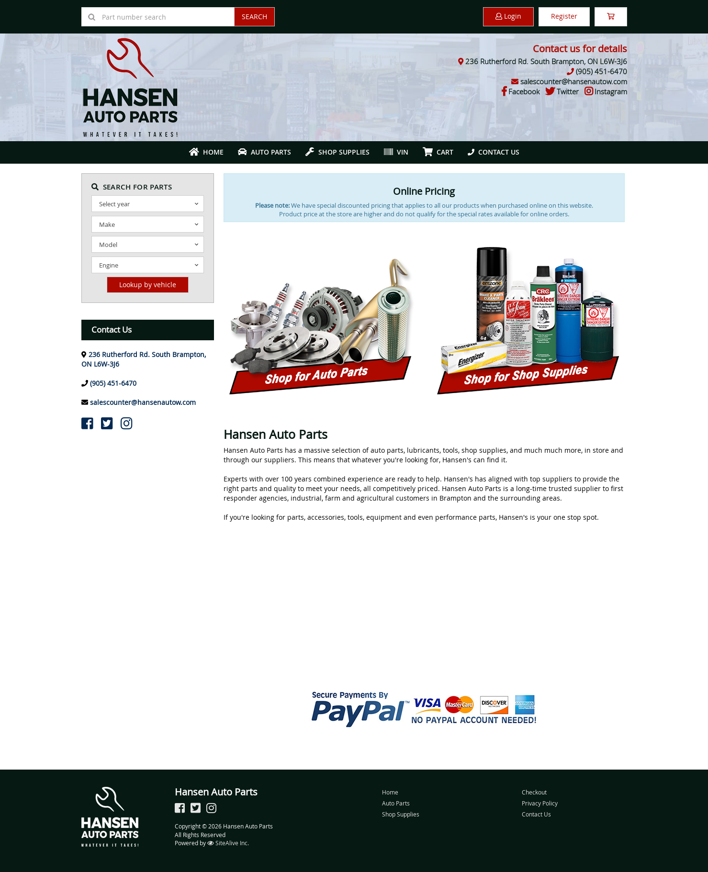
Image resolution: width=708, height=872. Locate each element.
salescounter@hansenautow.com (573, 81)
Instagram (611, 91)
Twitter (568, 91)
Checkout (534, 792)
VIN (396, 152)
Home (206, 152)
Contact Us (493, 152)
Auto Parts (264, 152)
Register (564, 16)
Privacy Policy (540, 803)
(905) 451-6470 (601, 71)
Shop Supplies (337, 152)
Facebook (523, 91)
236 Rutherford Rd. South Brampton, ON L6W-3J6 (546, 61)
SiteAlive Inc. (228, 843)
